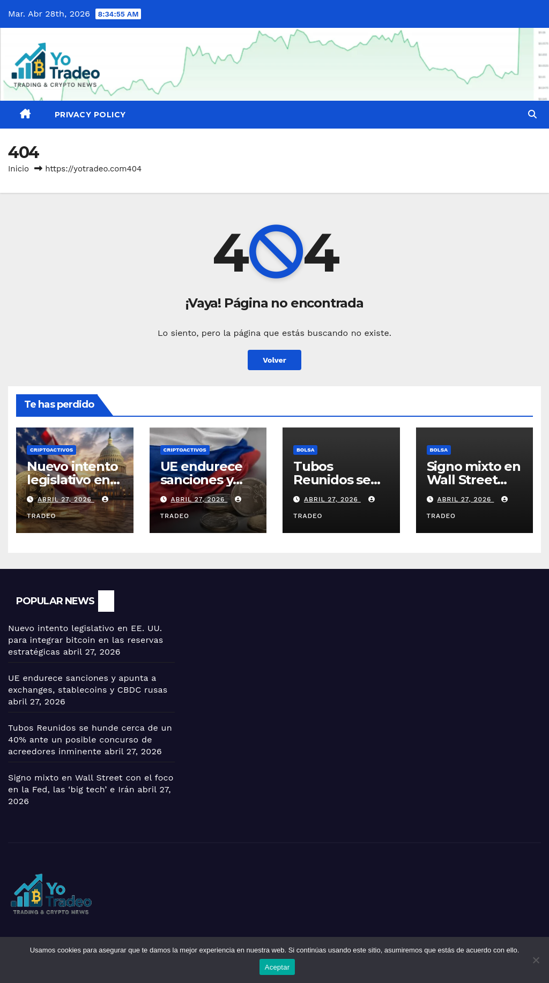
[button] (532, 114)
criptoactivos (51, 450)
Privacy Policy (90, 114)
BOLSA (305, 450)
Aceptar (277, 967)
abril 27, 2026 (66, 499)
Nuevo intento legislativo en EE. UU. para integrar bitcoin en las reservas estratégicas (85, 640)
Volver (274, 360)
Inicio (18, 169)
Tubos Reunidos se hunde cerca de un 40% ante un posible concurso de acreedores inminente (90, 739)
